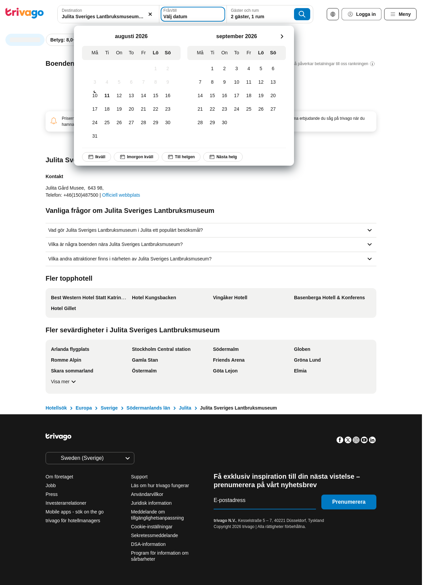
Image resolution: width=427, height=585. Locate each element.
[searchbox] (108, 16)
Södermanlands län (148, 408)
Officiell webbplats (121, 195)
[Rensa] (150, 14)
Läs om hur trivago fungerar (160, 485)
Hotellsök (56, 408)
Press (52, 494)
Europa (84, 408)
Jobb (51, 485)
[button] (108, 14)
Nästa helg (223, 157)
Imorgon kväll (136, 157)
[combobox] (108, 14)
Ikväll (96, 157)
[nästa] (282, 36)
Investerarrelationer (66, 503)
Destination (72, 10)
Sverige (109, 408)
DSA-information (148, 544)
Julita (185, 408)
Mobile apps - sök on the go (75, 511)
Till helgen (181, 157)
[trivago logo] (24, 14)
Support (139, 476)
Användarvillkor (147, 494)
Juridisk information (151, 503)
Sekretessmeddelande (154, 535)
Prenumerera (349, 502)
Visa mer (64, 382)
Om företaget (59, 476)
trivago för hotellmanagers (73, 520)
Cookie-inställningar (152, 526)
